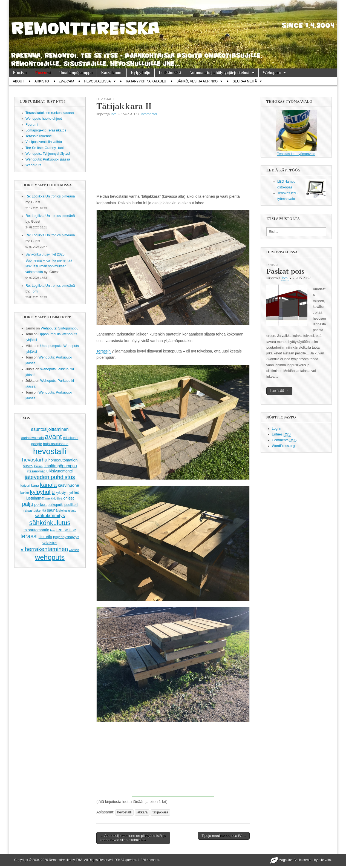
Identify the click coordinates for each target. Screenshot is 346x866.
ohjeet (68, 498)
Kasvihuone (111, 72)
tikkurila (45, 537)
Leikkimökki (170, 72)
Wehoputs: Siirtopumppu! (60, 328)
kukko (24, 493)
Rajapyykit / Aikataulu (146, 81)
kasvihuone (68, 485)
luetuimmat (35, 498)
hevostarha (35, 460)
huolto (28, 466)
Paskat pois (285, 271)
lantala (272, 264)
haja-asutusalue (55, 444)
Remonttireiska (59, 860)
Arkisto (41, 81)
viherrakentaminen (44, 549)
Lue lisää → (279, 391)
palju (27, 504)
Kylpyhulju (140, 72)
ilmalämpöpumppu (60, 466)
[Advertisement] (173, 153)
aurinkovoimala (32, 438)
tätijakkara (160, 812)
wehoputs (50, 557)
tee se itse (66, 529)
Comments (284, 440)
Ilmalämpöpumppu (76, 72)
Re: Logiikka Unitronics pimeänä (50, 196)
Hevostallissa (97, 81)
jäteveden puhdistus (50, 477)
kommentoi (148, 114)
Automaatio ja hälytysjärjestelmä (219, 72)
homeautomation (63, 460)
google (36, 444)
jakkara (142, 812)
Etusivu (20, 72)
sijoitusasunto (67, 510)
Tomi (34, 291)
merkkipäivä (53, 498)
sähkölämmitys (50, 515)
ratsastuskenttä (35, 510)
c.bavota (325, 860)
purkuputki (56, 505)
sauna (52, 510)
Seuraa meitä (245, 81)
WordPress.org (283, 446)
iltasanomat (36, 471)
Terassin (103, 351)
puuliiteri (70, 505)
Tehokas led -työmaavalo (296, 133)
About (18, 81)
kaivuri (25, 486)
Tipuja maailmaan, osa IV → (223, 836)
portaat (40, 504)
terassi (29, 536)
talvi (52, 530)
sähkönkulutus (50, 522)
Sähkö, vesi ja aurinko (197, 81)
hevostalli (50, 451)
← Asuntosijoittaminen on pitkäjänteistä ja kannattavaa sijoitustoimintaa (133, 838)
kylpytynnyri (64, 493)
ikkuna (38, 466)
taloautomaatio (36, 530)
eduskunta (70, 438)
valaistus (49, 543)
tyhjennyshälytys (66, 537)
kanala (48, 484)
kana (35, 485)
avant (53, 436)
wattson (74, 550)
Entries (281, 434)
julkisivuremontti (59, 471)
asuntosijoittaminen (49, 429)
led (76, 492)
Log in (276, 429)
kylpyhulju (42, 492)
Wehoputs (272, 72)
